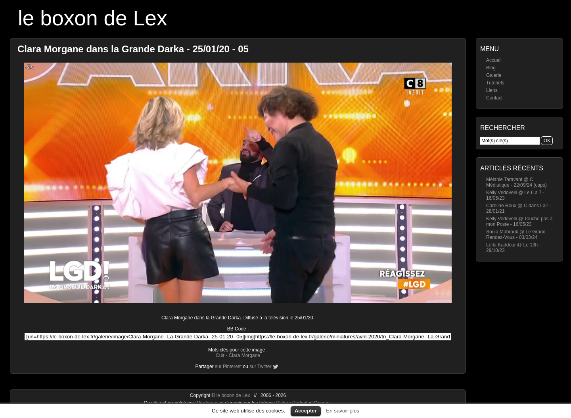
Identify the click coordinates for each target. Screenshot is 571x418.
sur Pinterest (228, 366)
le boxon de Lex (92, 18)
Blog (491, 68)
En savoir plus (342, 411)
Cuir (220, 355)
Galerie (494, 75)
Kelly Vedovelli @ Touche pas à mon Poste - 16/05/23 (519, 221)
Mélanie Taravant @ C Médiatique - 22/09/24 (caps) (516, 182)
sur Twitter (260, 366)
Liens (492, 90)
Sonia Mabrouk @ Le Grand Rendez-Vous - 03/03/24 (516, 234)
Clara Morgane (244, 355)
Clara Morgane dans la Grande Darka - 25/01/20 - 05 (133, 49)
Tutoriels (495, 83)
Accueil (494, 60)
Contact (494, 98)
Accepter (306, 411)
